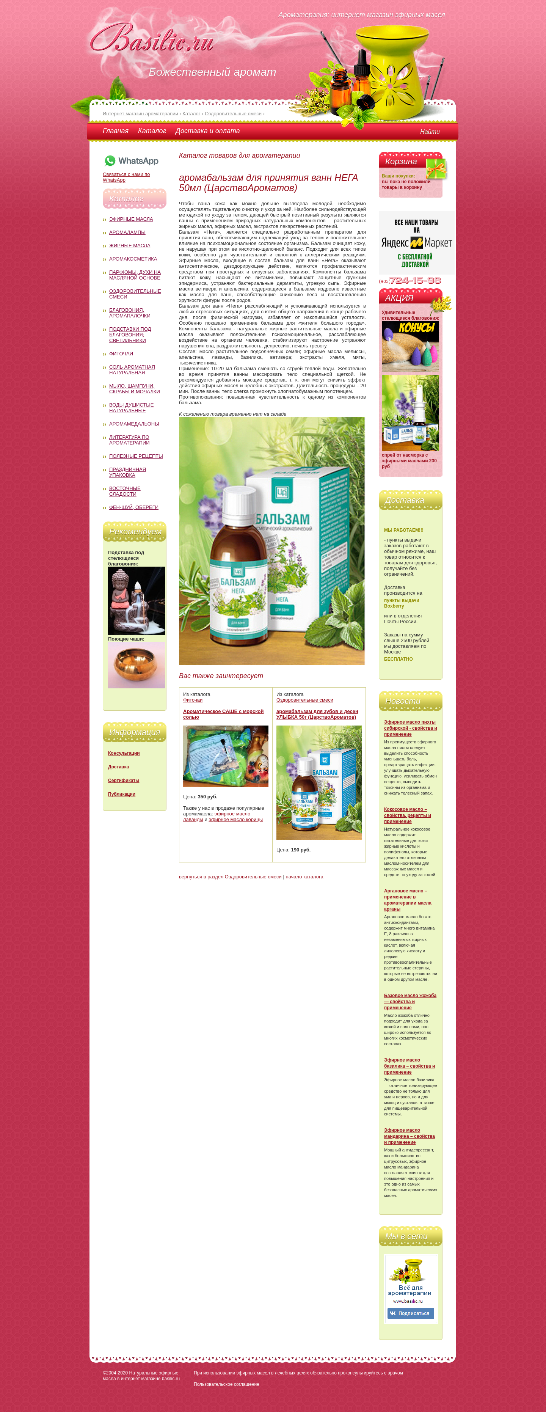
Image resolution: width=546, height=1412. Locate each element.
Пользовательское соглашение (226, 1384)
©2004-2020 (115, 1373)
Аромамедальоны (134, 424)
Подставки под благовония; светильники (130, 334)
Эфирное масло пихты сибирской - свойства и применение (410, 728)
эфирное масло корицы (236, 819)
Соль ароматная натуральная (132, 369)
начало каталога (304, 877)
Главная (116, 131)
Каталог (152, 131)
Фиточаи (121, 354)
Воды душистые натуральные (131, 407)
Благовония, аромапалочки (130, 313)
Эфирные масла (131, 219)
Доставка (118, 767)
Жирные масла (130, 245)
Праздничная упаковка (127, 472)
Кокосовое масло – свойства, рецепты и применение (407, 815)
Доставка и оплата (208, 131)
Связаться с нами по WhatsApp (131, 174)
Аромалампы (127, 232)
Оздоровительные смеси (304, 700)
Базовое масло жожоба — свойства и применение (410, 1001)
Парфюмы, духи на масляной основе (135, 275)
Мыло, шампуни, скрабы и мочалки (134, 388)
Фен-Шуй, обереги (133, 507)
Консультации (124, 753)
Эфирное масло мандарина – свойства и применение (409, 1136)
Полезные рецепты (136, 456)
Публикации (121, 794)
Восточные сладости (125, 491)
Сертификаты (123, 780)
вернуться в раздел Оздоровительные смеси (230, 877)
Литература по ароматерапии (129, 440)
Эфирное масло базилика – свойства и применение (409, 1066)
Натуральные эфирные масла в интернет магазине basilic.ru (141, 1375)
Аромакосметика (133, 259)
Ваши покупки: (398, 176)
